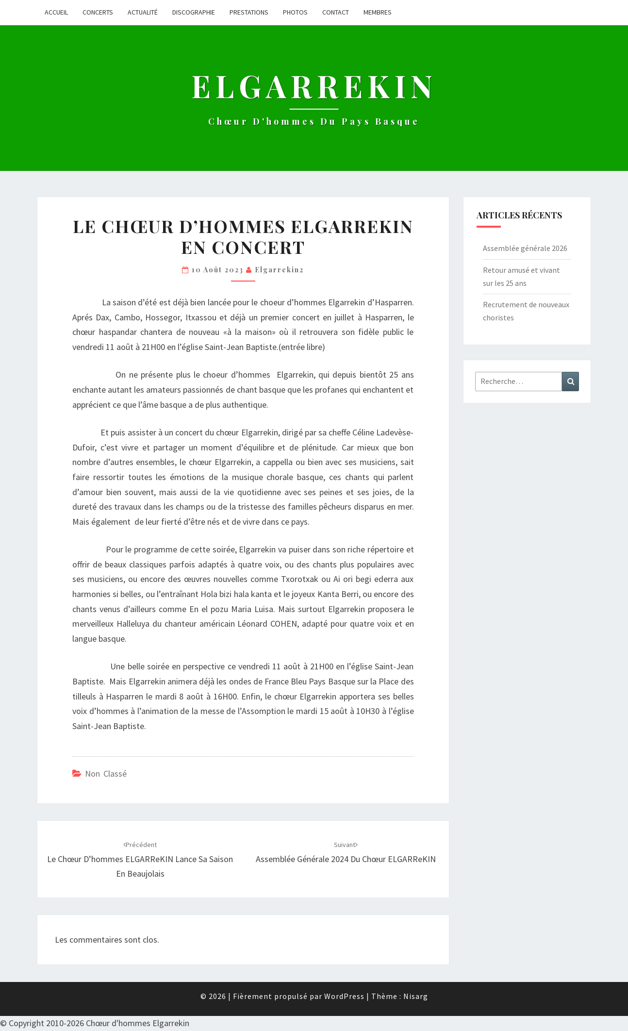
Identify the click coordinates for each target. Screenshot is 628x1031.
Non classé (106, 773)
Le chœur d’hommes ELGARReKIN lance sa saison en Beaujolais (140, 859)
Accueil (56, 12)
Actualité (143, 12)
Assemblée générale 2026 (525, 248)
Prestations (249, 12)
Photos (295, 12)
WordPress (344, 996)
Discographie (193, 12)
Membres (378, 12)
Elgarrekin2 (279, 269)
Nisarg (415, 996)
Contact (335, 12)
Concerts (98, 12)
